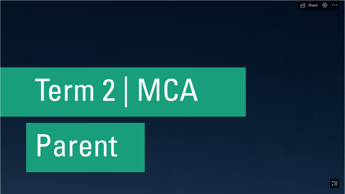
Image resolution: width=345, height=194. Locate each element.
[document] (172, 97)
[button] (309, 5)
